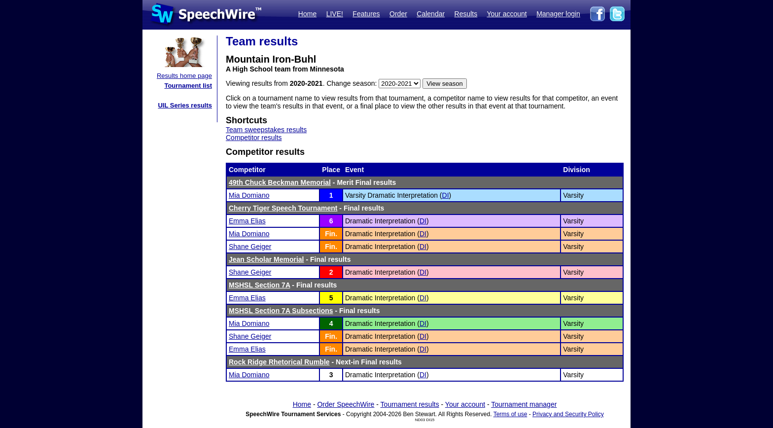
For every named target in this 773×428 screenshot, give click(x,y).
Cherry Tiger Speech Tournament (283, 208)
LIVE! (334, 14)
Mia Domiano (249, 195)
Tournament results (410, 404)
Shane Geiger (250, 246)
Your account (507, 14)
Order (398, 14)
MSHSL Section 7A (259, 285)
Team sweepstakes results (266, 130)
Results (466, 14)
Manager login (558, 14)
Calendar (431, 14)
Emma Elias (247, 221)
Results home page (184, 75)
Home (307, 14)
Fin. (331, 234)
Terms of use (510, 414)
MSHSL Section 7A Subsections (281, 311)
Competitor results (254, 138)
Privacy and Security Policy (568, 414)
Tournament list (188, 85)
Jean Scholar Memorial (266, 259)
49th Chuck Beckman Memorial (280, 182)
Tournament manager (524, 404)
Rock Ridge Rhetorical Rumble (279, 362)
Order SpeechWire (345, 404)
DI (445, 195)
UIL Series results (185, 105)
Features (366, 14)
